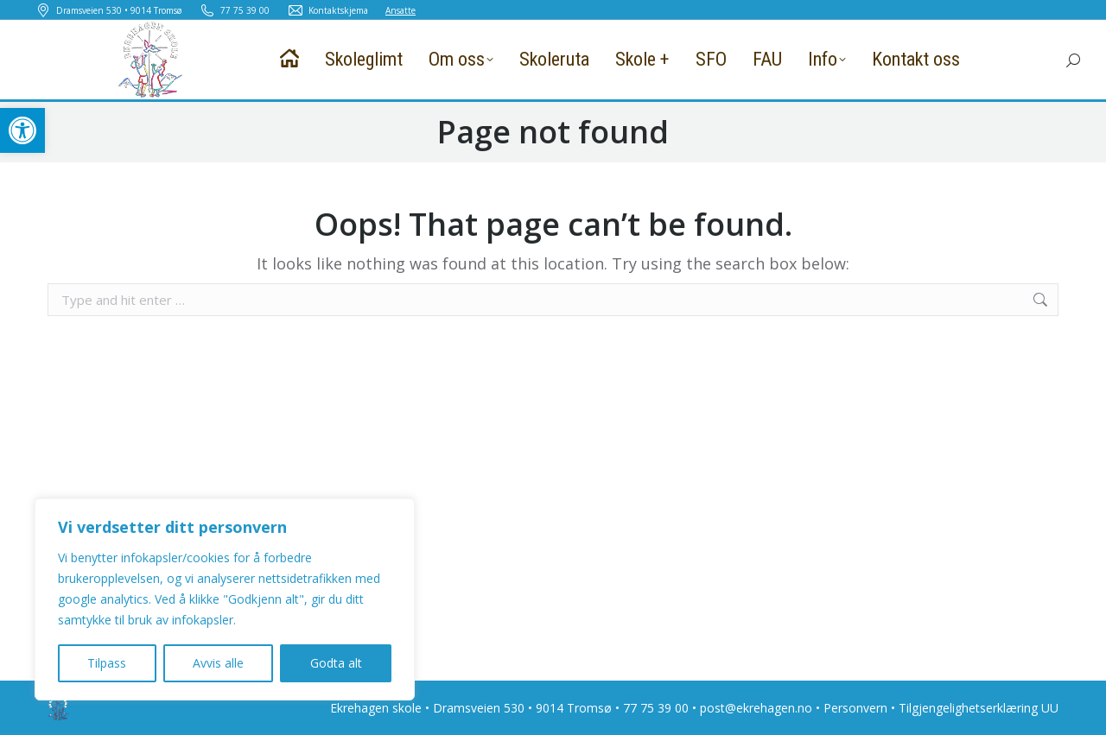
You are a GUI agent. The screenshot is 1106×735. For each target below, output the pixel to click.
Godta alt (336, 663)
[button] (22, 130)
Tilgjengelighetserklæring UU (978, 708)
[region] (225, 599)
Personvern (855, 708)
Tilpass (106, 663)
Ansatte (400, 10)
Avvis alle (218, 663)
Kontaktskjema (327, 10)
